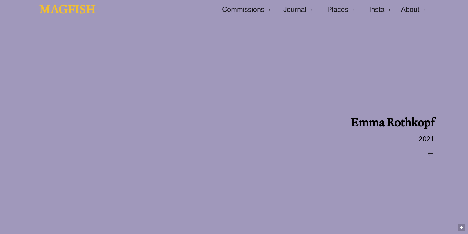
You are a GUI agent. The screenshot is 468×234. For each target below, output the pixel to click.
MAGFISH (67, 9)
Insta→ (385, 9)
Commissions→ (247, 9)
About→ (413, 9)
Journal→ (298, 9)
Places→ (341, 9)
